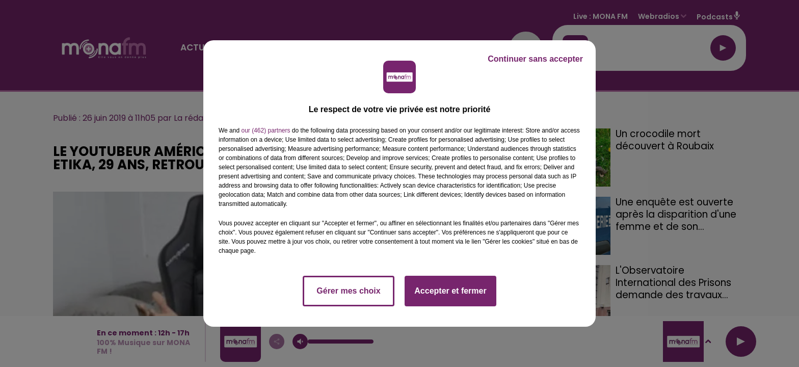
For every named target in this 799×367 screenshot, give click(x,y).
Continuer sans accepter (535, 59)
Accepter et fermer (450, 290)
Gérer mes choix (348, 290)
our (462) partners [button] (265, 130)
